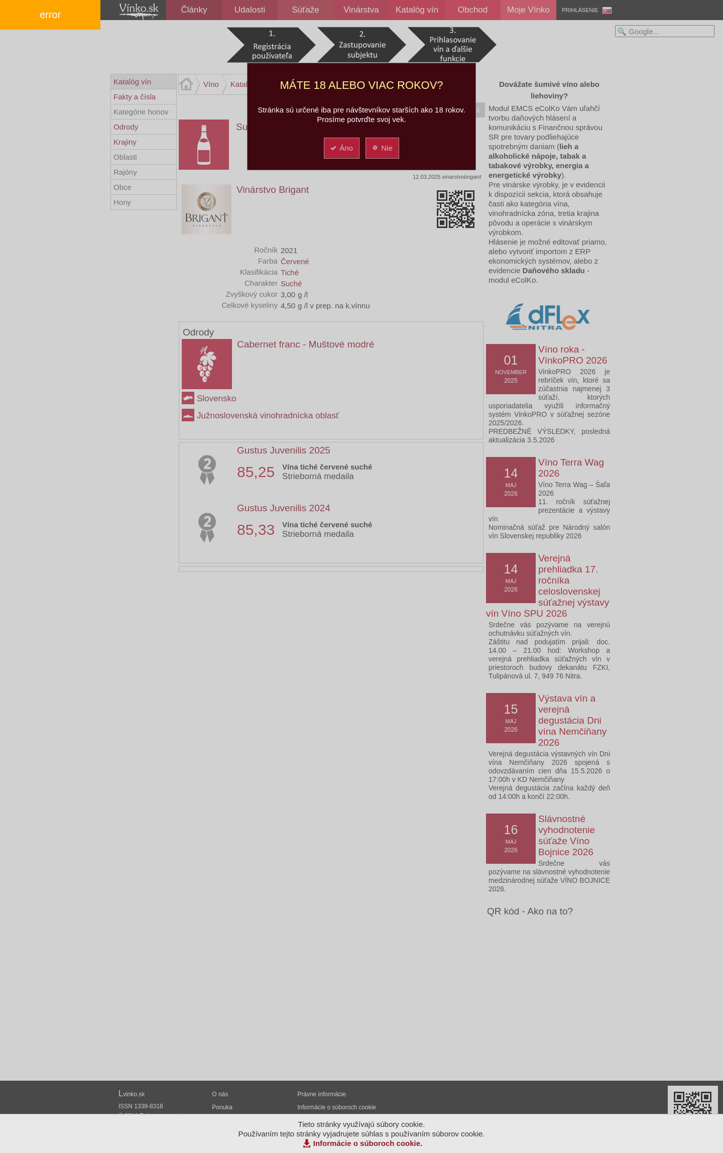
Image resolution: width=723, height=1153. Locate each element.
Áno (341, 148)
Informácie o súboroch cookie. (368, 1143)
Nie (382, 148)
